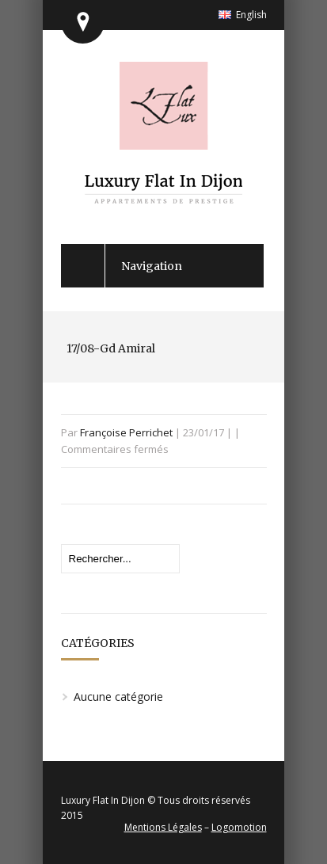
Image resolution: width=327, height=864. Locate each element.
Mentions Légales (163, 827)
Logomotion (239, 827)
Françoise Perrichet (126, 432)
